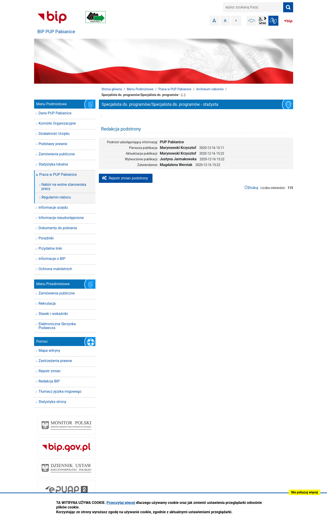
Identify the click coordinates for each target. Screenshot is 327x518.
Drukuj (253, 188)
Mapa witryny (49, 350)
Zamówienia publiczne (57, 154)
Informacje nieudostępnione (61, 218)
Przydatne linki (50, 248)
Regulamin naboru (56, 197)
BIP (288, 21)
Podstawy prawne (53, 144)
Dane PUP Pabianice (55, 113)
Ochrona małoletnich (55, 269)
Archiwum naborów (210, 89)
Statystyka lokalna (53, 164)
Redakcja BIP (49, 381)
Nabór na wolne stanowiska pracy (64, 186)
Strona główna (112, 89)
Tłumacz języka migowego (60, 391)
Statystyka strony (52, 402)
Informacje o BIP (52, 258)
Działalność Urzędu (54, 133)
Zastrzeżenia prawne (55, 361)
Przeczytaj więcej (121, 502)
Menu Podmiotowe (140, 89)
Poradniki (46, 238)
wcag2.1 (262, 21)
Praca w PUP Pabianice (174, 89)
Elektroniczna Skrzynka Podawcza (57, 326)
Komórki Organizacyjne (57, 123)
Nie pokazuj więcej (304, 492)
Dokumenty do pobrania (58, 228)
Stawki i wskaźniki (53, 314)
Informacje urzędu (53, 207)
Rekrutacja (47, 303)
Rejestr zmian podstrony (128, 178)
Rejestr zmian (50, 371)
